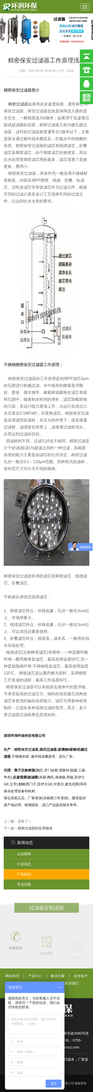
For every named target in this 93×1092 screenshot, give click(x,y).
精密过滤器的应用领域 (35, 828)
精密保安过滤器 (26, 749)
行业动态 (24, 864)
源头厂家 (66, 756)
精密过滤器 (18, 104)
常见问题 (24, 884)
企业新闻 (24, 854)
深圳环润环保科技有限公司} (20, 6)
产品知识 (24, 874)
